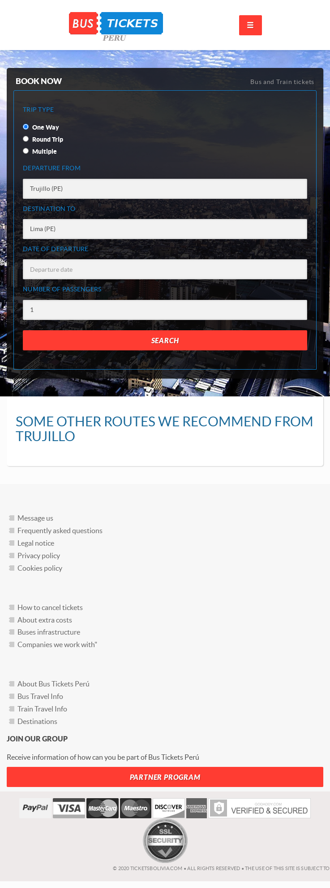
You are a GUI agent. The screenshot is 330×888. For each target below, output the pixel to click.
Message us (35, 518)
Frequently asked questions (60, 530)
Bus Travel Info (40, 696)
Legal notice (35, 543)
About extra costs (44, 620)
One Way (41, 127)
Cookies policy (39, 568)
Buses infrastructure (48, 632)
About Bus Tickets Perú (53, 684)
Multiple (40, 151)
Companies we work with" (57, 644)
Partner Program (165, 777)
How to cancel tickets (50, 607)
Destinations (37, 721)
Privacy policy (38, 555)
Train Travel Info (42, 709)
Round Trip (43, 139)
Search (165, 341)
